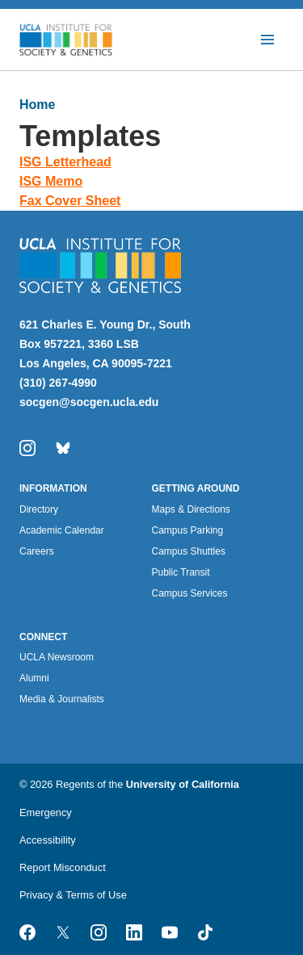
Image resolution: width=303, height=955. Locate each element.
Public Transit (181, 572)
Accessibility (47, 840)
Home (37, 104)
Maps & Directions (191, 509)
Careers (36, 551)
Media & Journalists (61, 699)
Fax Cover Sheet (69, 200)
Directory (38, 509)
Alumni (34, 678)
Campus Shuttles (188, 551)
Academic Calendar (61, 530)
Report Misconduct (62, 867)
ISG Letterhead (65, 162)
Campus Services (190, 593)
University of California (182, 784)
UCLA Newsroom (56, 657)
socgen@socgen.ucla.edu (88, 402)
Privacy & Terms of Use (73, 895)
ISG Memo (50, 181)
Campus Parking (188, 530)
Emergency (45, 812)
